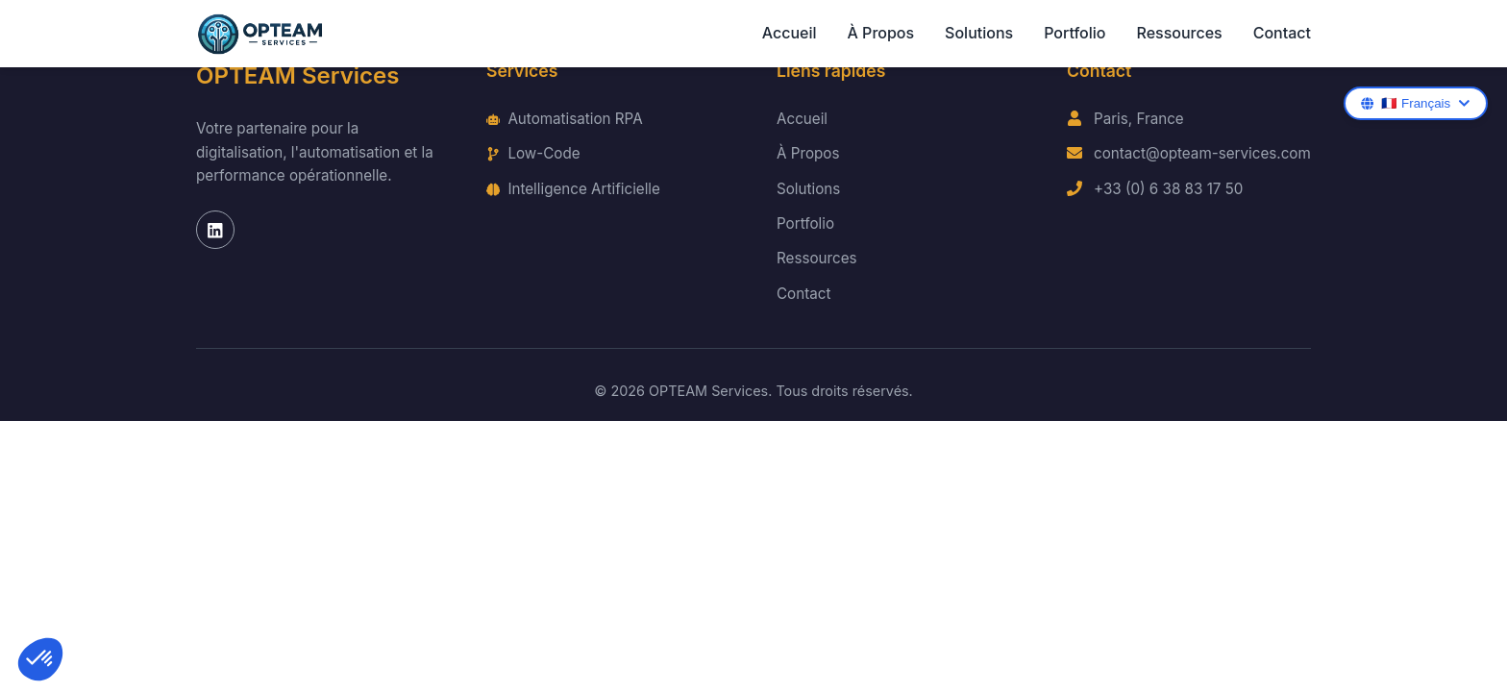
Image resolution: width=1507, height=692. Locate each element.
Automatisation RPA (564, 119)
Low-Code (533, 153)
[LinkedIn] (215, 229)
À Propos (881, 32)
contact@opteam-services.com (1202, 153)
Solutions (979, 32)
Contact (1282, 32)
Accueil (789, 32)
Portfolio (1074, 32)
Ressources (1179, 32)
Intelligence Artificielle (573, 189)
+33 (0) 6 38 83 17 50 (1168, 189)
